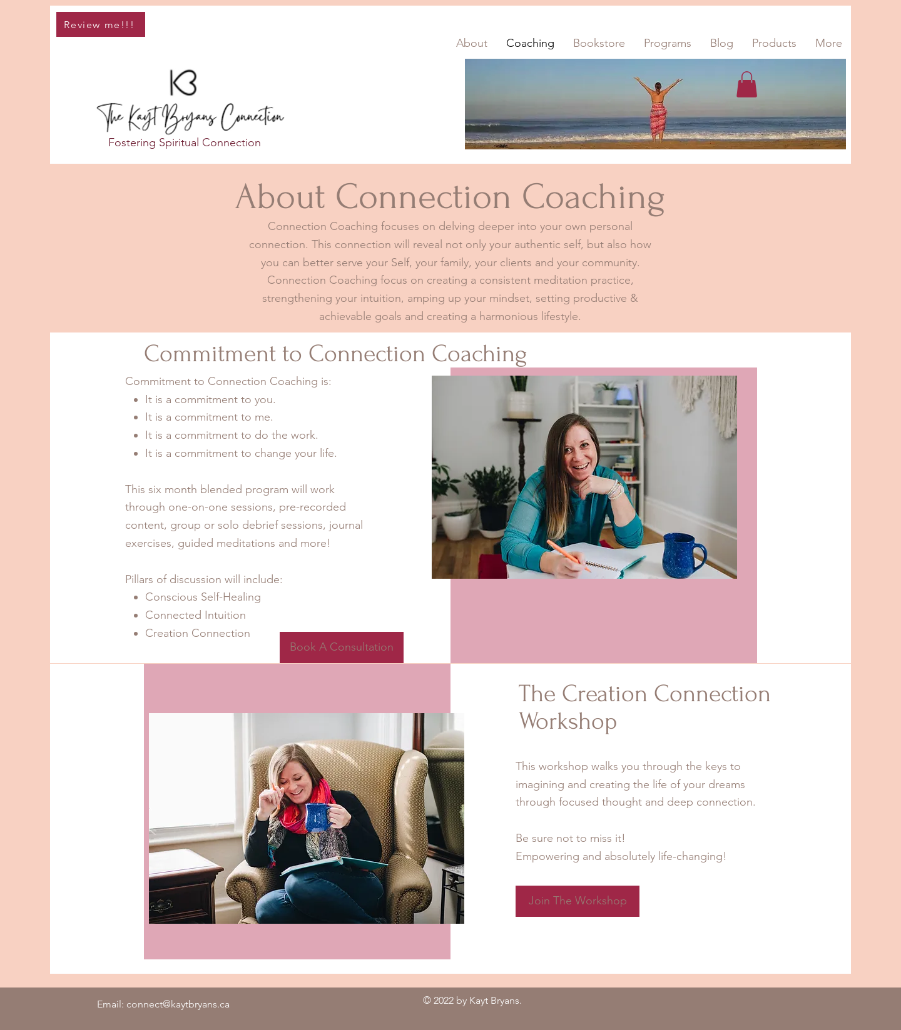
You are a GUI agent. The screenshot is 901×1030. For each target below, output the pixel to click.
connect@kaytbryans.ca (178, 1004)
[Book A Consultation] (342, 647)
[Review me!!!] (100, 24)
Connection (231, 142)
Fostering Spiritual (155, 142)
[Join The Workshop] (577, 901)
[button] (747, 84)
